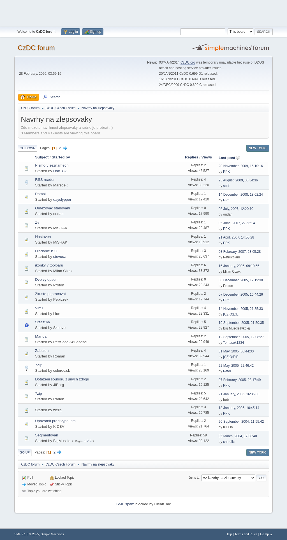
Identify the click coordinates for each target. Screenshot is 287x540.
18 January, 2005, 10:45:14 (239, 408)
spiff (226, 186)
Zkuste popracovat (50, 294)
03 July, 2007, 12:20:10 (236, 209)
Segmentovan (46, 435)
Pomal (40, 194)
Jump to (194, 477)
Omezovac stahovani (52, 208)
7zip (38, 393)
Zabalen (41, 351)
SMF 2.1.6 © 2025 (26, 534)
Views (207, 157)
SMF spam (125, 504)
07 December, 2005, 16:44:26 (241, 294)
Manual (41, 336)
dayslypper (62, 199)
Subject (41, 157)
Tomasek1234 (233, 343)
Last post (229, 158)
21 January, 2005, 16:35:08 (239, 394)
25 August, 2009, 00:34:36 (238, 180)
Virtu (39, 308)
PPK (226, 172)
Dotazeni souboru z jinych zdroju (62, 379)
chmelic (229, 442)
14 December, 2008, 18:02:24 (241, 195)
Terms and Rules (246, 534)
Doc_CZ (60, 171)
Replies (191, 157)
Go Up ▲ (266, 534)
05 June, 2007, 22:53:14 (237, 223)
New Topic (258, 148)
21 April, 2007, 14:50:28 (236, 237)
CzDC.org (187, 62)
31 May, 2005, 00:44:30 (236, 351)
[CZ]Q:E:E (231, 314)
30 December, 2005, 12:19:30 (241, 280)
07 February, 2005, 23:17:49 (240, 380)
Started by (61, 157)
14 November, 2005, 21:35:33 (241, 309)
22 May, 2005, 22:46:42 (236, 366)
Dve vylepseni (46, 279)
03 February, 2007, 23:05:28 (240, 252)
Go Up (25, 452)
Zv (37, 222)
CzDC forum (36, 48)
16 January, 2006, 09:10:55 (239, 266)
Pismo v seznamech (51, 165)
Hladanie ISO (46, 251)
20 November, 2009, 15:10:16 (241, 166)
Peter (227, 371)
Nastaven (43, 237)
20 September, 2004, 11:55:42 (241, 422)
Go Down (27, 148)
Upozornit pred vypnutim (55, 421)
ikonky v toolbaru (49, 265)
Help (229, 534)
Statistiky (42, 322)
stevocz (59, 256)
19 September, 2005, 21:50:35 (241, 323)
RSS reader (45, 179)
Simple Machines (52, 534)
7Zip (38, 365)
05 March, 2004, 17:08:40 (238, 436)
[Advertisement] (143, 12)
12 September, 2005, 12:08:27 (241, 337)
